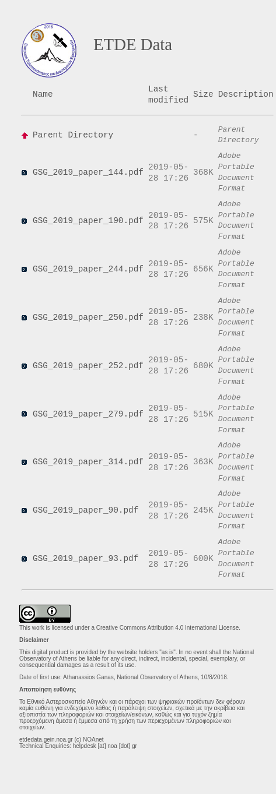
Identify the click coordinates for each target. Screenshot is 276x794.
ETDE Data (132, 44)
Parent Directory (73, 135)
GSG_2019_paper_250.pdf (88, 317)
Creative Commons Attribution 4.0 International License (167, 627)
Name (43, 94)
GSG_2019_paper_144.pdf (88, 172)
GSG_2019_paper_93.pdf (85, 558)
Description (246, 94)
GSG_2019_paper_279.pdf (88, 414)
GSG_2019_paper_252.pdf (88, 365)
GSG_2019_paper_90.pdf (85, 510)
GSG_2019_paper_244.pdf (88, 269)
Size (203, 94)
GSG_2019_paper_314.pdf (88, 462)
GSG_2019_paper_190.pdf (88, 220)
